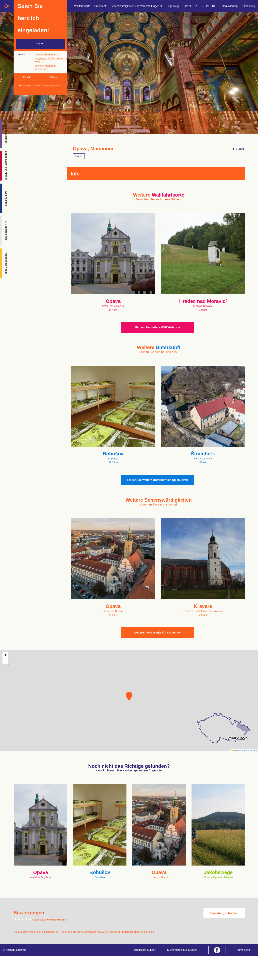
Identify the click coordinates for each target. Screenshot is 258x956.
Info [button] (187, 6)
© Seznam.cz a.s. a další (248, 750)
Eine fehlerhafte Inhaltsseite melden (40, 85)
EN (201, 6)
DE (214, 6)
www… (39, 61)
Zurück (238, 149)
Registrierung (230, 6)
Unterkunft (100, 6)
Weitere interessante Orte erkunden (158, 632)
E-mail (26, 77)
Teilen (53, 77)
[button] (129, 696)
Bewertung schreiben (224, 913)
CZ (195, 6)
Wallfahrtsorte (82, 6)
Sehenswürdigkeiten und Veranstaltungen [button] (136, 6)
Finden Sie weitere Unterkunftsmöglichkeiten (157, 480)
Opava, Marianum (93, 148)
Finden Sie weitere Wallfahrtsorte (157, 327)
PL (207, 6)
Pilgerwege (173, 6)
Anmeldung (248, 6)
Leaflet (235, 750)
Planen (40, 43)
